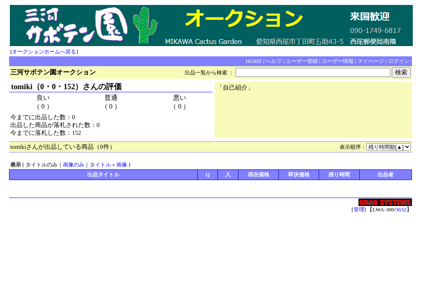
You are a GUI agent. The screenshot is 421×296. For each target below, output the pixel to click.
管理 (359, 209)
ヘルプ (274, 61)
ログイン (398, 61)
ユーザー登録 (302, 61)
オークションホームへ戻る (44, 52)
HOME (254, 61)
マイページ (370, 61)
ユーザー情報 (338, 61)
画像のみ (73, 165)
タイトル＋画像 (108, 165)
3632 (401, 209)
